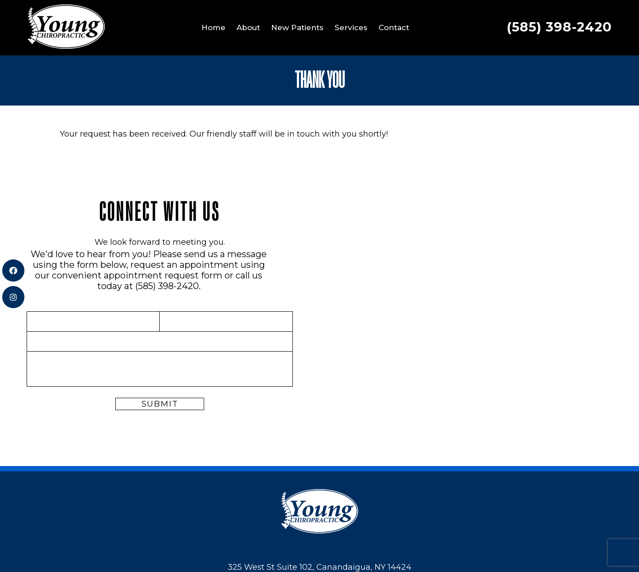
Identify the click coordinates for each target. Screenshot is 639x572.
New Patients (297, 27)
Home (213, 27)
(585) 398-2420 (559, 26)
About (248, 27)
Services (351, 27)
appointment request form (163, 275)
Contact (394, 27)
